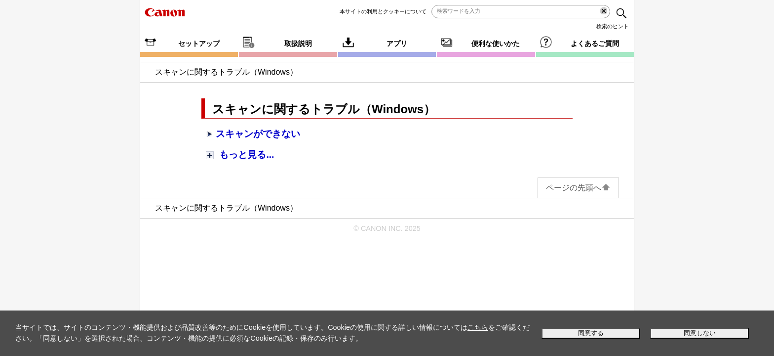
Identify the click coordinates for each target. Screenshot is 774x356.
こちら (477, 327)
